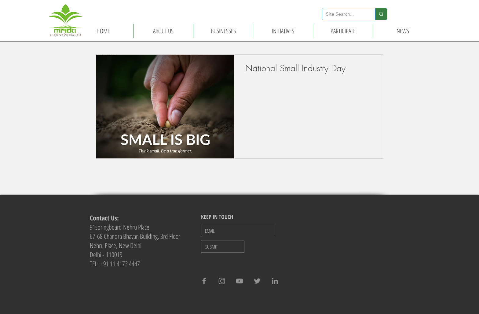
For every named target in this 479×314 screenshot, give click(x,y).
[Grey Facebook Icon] (204, 281)
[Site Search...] (344, 14)
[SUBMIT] (222, 247)
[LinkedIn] (275, 281)
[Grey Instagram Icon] (222, 281)
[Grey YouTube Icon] (239, 281)
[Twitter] (257, 281)
